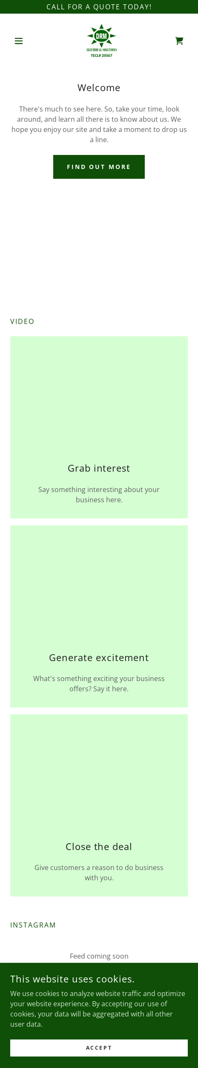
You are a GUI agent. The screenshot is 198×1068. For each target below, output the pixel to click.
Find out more (99, 167)
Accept (99, 1047)
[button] (23, 40)
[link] (99, 41)
